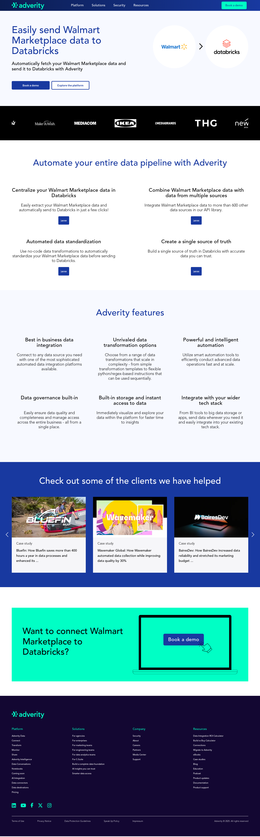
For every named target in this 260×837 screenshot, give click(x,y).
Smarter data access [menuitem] (81, 774)
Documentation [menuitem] (200, 783)
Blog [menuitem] (195, 764)
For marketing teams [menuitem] (82, 745)
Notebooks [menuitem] (17, 769)
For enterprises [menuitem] (79, 741)
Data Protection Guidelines (77, 821)
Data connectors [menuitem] (20, 783)
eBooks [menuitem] (196, 755)
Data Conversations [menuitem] (21, 764)
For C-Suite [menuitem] (77, 759)
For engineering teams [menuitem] (83, 750)
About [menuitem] (136, 741)
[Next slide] (252, 535)
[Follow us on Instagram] (49, 806)
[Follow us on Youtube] (23, 806)
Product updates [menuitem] (201, 778)
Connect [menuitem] (16, 741)
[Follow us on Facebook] (32, 806)
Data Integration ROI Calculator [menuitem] (208, 736)
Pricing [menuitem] (15, 792)
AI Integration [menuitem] (18, 778)
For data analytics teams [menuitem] (83, 755)
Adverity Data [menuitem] (18, 736)
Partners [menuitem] (137, 750)
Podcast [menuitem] (197, 774)
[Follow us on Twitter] (40, 806)
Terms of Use (18, 821)
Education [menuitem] (198, 769)
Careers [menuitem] (136, 745)
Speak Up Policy (111, 821)
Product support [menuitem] (201, 788)
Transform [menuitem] (16, 745)
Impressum (138, 821)
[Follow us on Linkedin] (14, 806)
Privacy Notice (44, 821)
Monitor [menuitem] (16, 750)
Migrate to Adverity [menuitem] (202, 750)
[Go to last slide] (7, 535)
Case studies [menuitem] (199, 759)
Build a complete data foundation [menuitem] (88, 764)
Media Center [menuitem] (139, 755)
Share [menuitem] (14, 755)
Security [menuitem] (137, 736)
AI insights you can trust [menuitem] (83, 769)
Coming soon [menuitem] (18, 774)
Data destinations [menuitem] (20, 788)
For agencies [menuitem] (78, 736)
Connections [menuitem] (199, 745)
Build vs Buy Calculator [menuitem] (204, 741)
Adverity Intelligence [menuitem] (22, 759)
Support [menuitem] (136, 759)
